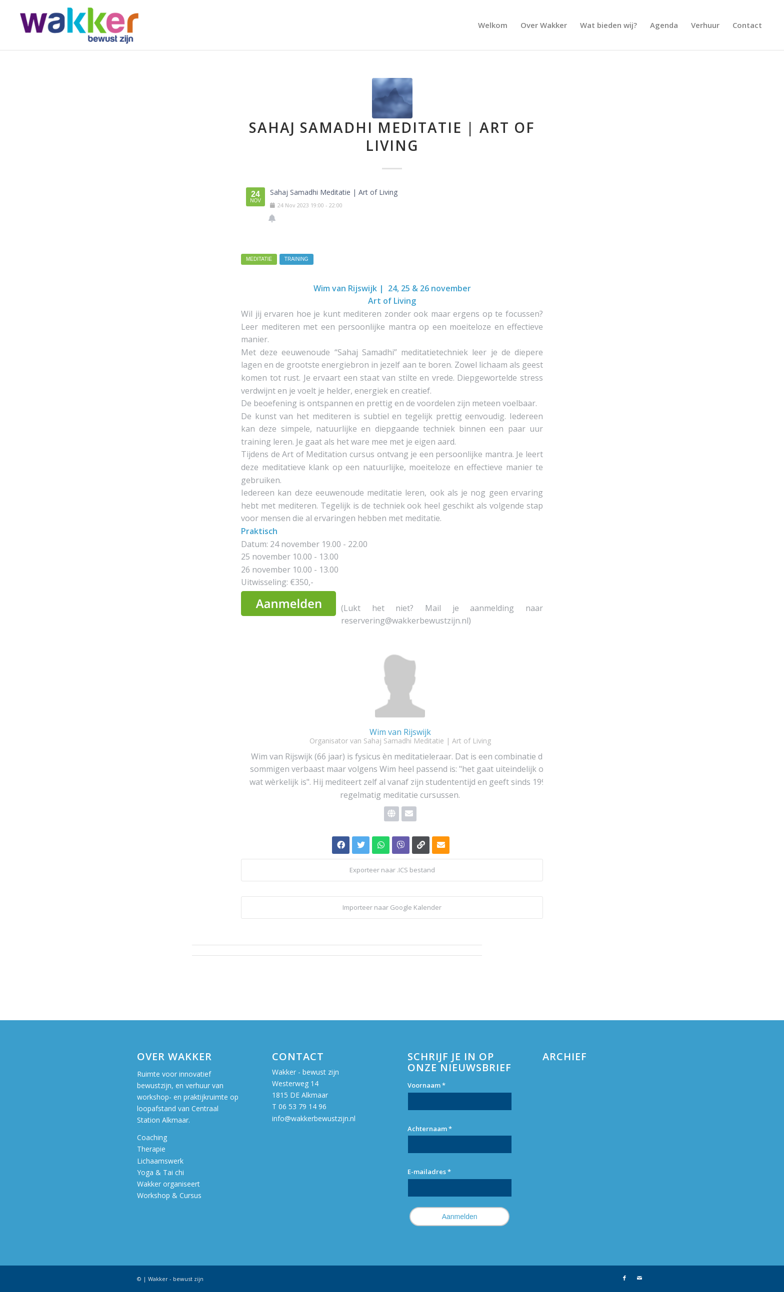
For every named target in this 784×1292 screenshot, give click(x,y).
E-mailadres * (429, 1171)
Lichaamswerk (160, 1161)
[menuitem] (493, 25)
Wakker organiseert (169, 1184)
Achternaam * (430, 1128)
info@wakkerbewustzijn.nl (314, 1118)
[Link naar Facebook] (624, 1278)
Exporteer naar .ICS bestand (392, 869)
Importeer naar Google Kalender (392, 907)
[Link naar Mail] (639, 1278)
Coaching (152, 1137)
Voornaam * (427, 1085)
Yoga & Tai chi (160, 1172)
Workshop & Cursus (169, 1195)
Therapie (151, 1149)
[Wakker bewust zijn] (79, 25)
